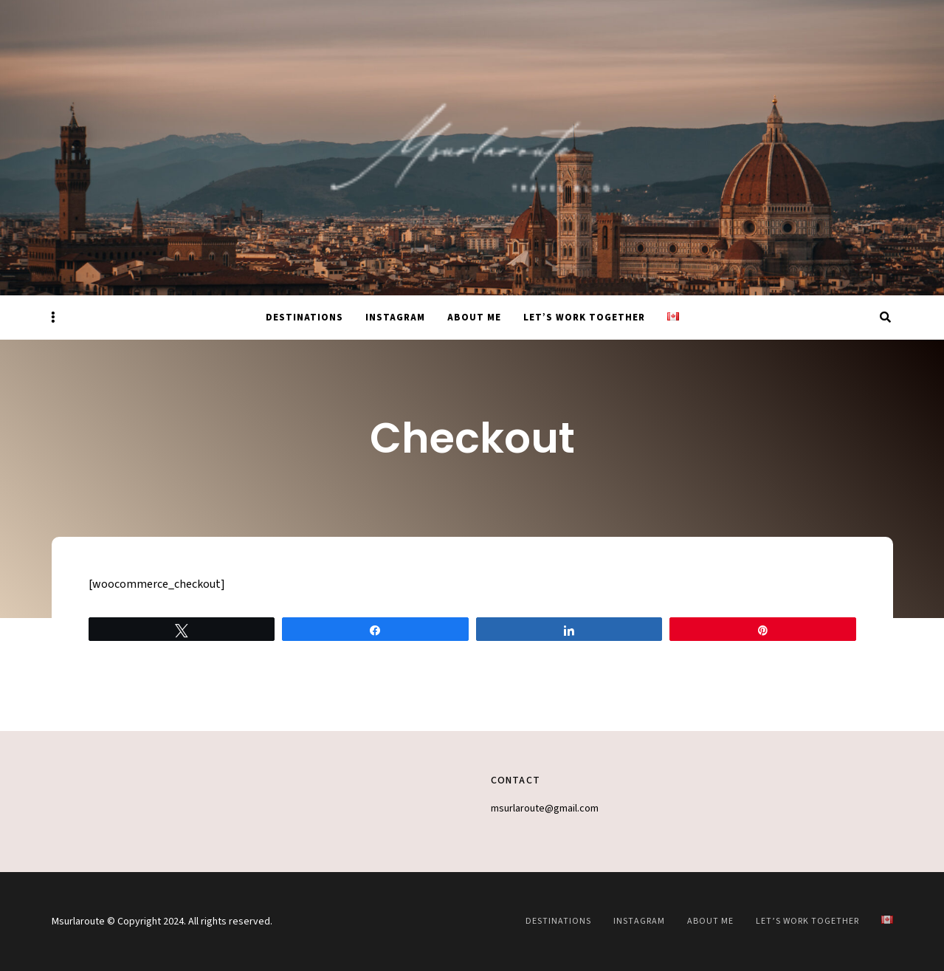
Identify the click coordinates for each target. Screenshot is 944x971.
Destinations (304, 317)
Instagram (395, 317)
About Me (474, 317)
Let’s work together (584, 317)
